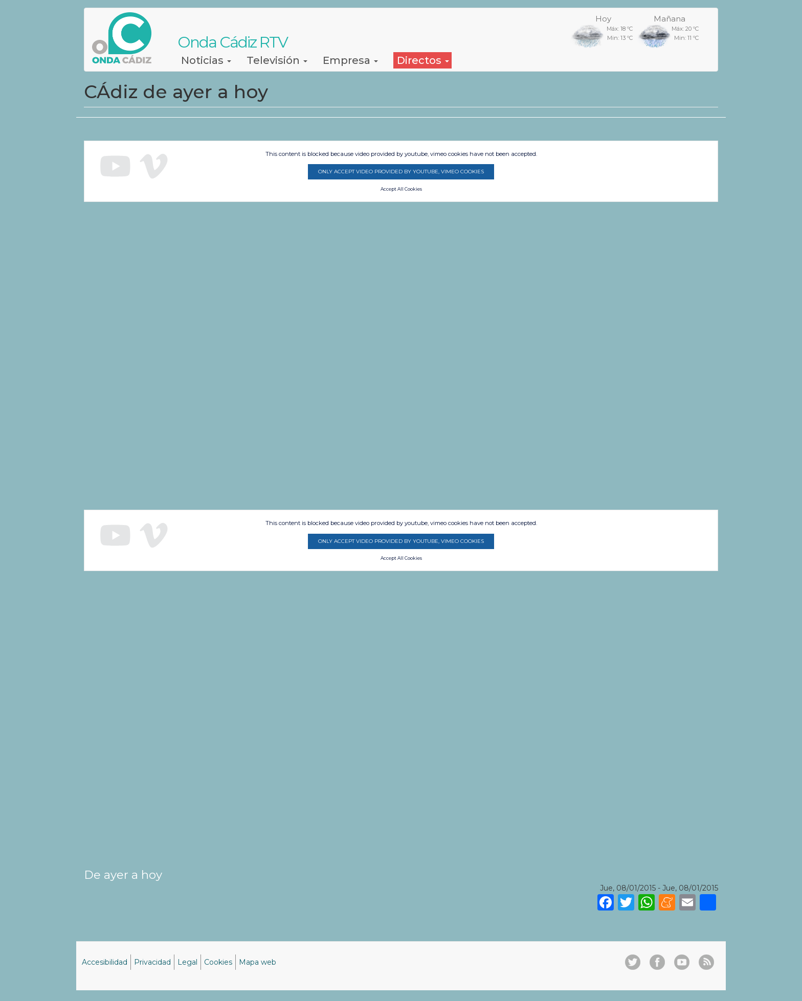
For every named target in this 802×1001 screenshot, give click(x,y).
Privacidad (152, 962)
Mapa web (257, 962)
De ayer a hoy (123, 875)
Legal (187, 962)
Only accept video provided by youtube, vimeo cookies (401, 171)
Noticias (206, 60)
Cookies (218, 962)
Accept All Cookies (401, 189)
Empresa (350, 60)
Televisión (277, 60)
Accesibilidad (104, 962)
